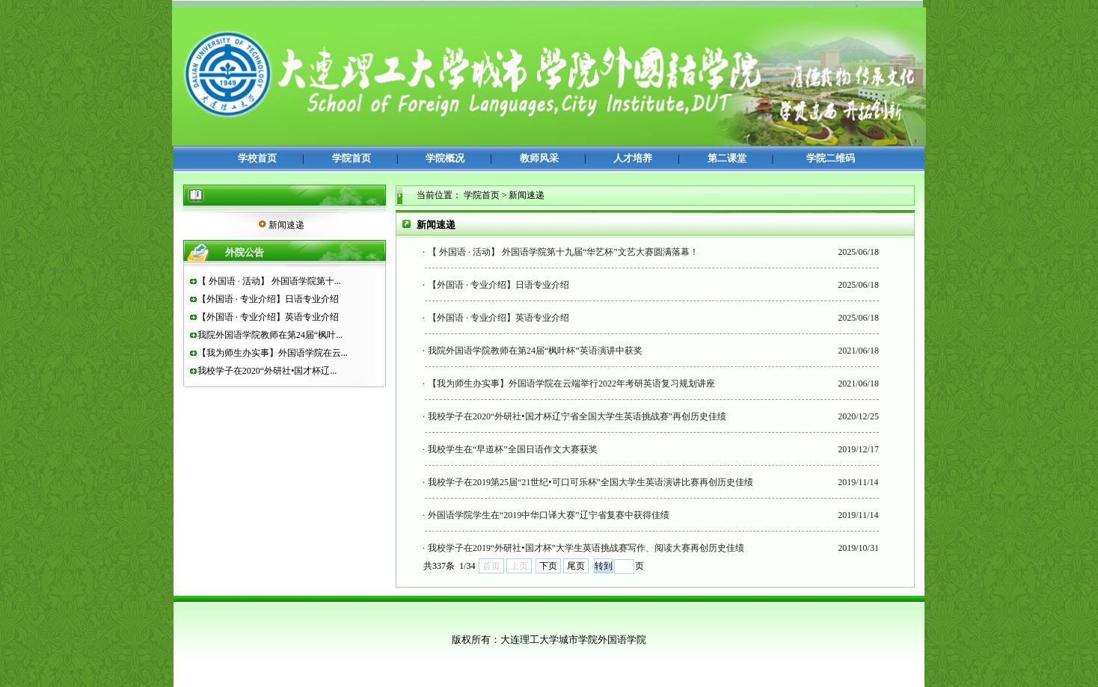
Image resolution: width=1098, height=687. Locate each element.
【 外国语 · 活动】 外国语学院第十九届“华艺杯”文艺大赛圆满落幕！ (563, 252)
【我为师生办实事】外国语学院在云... (272, 353)
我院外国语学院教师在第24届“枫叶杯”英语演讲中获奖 (535, 350)
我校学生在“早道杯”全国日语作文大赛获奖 (513, 449)
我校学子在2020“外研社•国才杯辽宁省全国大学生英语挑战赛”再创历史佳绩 (577, 416)
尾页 (576, 566)
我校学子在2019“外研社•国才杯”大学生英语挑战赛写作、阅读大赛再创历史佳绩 (586, 548)
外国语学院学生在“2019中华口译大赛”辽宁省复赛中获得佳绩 (548, 515)
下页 (548, 566)
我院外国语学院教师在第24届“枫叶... (270, 335)
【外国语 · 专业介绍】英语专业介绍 (268, 317)
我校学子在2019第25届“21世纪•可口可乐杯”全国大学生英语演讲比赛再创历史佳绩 (590, 482)
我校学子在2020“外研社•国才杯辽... (267, 371)
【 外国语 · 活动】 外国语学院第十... (269, 281)
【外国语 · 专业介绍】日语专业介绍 (268, 299)
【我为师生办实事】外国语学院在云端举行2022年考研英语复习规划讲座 (571, 383)
